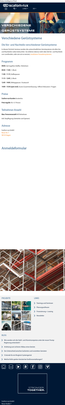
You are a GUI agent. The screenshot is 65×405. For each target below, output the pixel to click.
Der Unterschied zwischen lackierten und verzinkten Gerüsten (25, 351)
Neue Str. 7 (5, 133)
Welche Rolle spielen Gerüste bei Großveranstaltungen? (23, 359)
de (34, 9)
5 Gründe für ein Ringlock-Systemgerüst (18, 355)
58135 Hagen (6, 135)
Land (25, 9)
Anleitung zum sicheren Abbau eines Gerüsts (19, 347)
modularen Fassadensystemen (40, 54)
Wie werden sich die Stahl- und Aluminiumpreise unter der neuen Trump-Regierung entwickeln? (29, 341)
